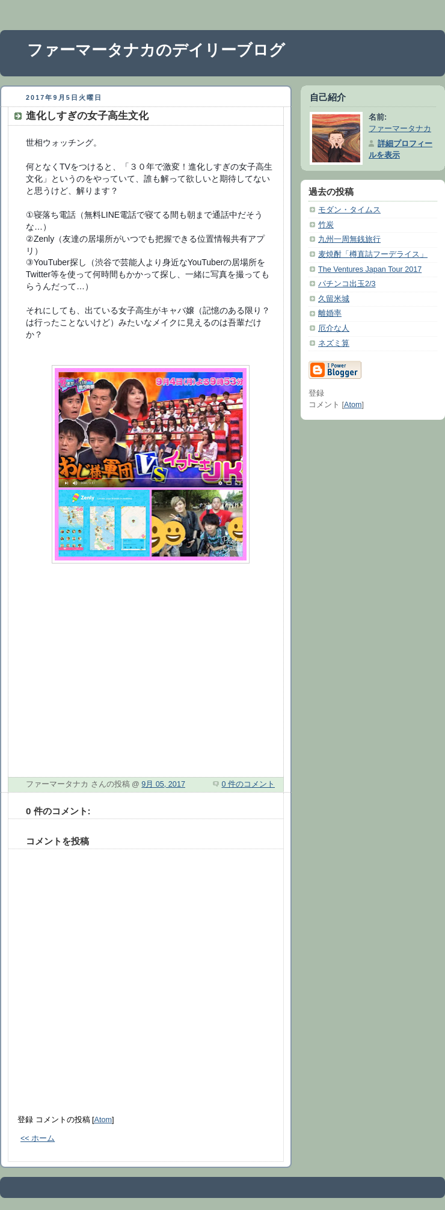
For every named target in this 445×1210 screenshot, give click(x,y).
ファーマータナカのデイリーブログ (156, 50)
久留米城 (333, 299)
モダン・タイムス (349, 210)
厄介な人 (333, 328)
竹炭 (326, 225)
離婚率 (330, 313)
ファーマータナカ (400, 128)
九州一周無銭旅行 (349, 239)
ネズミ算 (333, 343)
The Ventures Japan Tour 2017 (370, 269)
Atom (103, 1120)
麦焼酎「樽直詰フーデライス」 (373, 254)
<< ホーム (37, 1138)
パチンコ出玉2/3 (347, 284)
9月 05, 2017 (163, 784)
